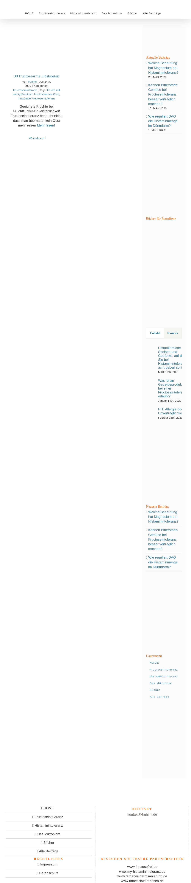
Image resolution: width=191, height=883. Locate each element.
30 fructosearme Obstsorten (36, 76)
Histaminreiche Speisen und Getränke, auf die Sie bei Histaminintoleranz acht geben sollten (172, 357)
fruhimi (32, 81)
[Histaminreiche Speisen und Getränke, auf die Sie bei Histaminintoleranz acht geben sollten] (151, 359)
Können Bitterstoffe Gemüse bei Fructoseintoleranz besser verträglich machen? (163, 94)
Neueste (172, 333)
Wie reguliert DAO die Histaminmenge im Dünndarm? (163, 121)
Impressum (48, 864)
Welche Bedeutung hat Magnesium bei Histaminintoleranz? (163, 67)
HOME (49, 808)
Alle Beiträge (49, 851)
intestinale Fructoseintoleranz (36, 98)
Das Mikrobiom (48, 834)
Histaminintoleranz (49, 825)
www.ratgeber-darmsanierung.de (142, 876)
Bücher (48, 843)
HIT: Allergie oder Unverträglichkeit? (172, 411)
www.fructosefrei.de (142, 867)
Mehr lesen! (46, 125)
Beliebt (155, 333)
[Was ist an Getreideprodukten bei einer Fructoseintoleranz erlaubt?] (151, 390)
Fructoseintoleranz (25, 90)
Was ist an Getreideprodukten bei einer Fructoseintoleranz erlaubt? (172, 388)
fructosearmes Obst (46, 94)
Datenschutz (48, 873)
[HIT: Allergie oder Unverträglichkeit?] (151, 412)
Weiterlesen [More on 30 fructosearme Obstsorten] (36, 138)
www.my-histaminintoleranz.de (142, 871)
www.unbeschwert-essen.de (142, 881)
